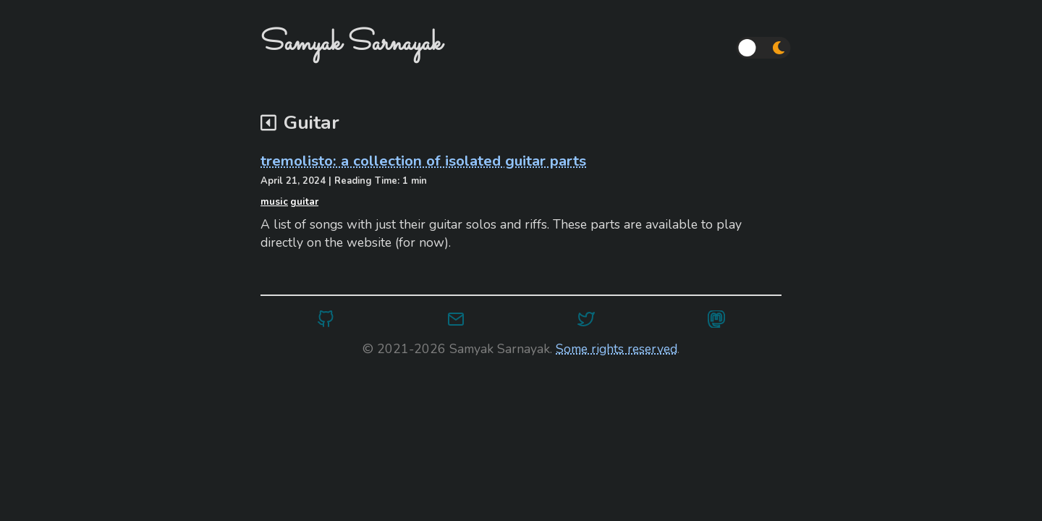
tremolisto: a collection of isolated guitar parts (423, 161)
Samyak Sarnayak (351, 43)
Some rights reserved (616, 348)
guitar (304, 201)
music (274, 201)
